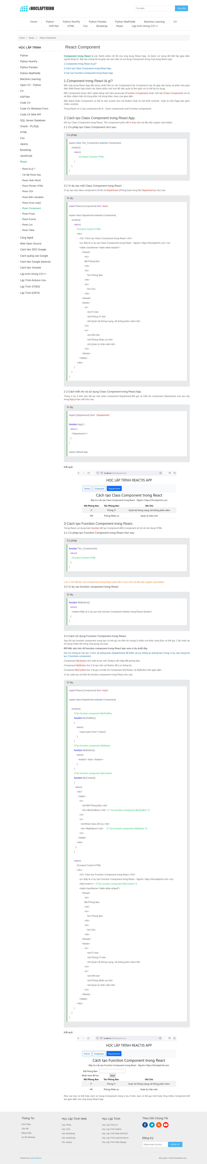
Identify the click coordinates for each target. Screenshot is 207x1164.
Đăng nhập (26, 1133)
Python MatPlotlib (125, 21)
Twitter (152, 1125)
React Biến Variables (33, 197)
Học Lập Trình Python (112, 1129)
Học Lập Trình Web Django (114, 1142)
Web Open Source (30, 243)
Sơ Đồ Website (28, 1137)
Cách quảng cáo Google (34, 255)
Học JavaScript (68, 1138)
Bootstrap (102, 26)
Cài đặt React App (31, 175)
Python (50, 21)
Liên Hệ (25, 1128)
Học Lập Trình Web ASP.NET (115, 1133)
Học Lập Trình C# (110, 1125)
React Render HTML (32, 186)
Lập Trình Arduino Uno (33, 280)
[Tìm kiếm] (155, 8)
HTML (70, 26)
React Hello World (31, 180)
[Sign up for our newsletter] (155, 1144)
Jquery (24, 144)
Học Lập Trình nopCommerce (115, 1138)
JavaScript (26, 155)
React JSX (27, 191)
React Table (28, 230)
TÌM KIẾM (181, 8)
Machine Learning (154, 21)
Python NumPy (71, 21)
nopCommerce (36, 1158)
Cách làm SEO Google (33, 249)
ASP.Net (54, 26)
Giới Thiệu (26, 1124)
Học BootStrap (68, 1133)
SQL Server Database (32, 120)
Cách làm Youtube (30, 267)
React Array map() (31, 203)
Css (85, 26)
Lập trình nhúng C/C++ (145, 26)
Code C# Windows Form (34, 108)
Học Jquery (67, 1142)
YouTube (165, 1125)
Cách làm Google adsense (35, 261)
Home (33, 21)
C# (175, 21)
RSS (159, 1125)
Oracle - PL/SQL (29, 126)
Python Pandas (97, 21)
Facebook (145, 1125)
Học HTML (66, 1125)
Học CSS (66, 1129)
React (119, 26)
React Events (29, 219)
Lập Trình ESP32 (30, 293)
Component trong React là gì (80, 64)
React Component (31, 208)
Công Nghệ (26, 237)
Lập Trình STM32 (30, 286)
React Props (28, 214)
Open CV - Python (30, 85)
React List (27, 224)
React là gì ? (28, 169)
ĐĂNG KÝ (175, 1144)
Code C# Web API (30, 114)
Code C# (25, 102)
